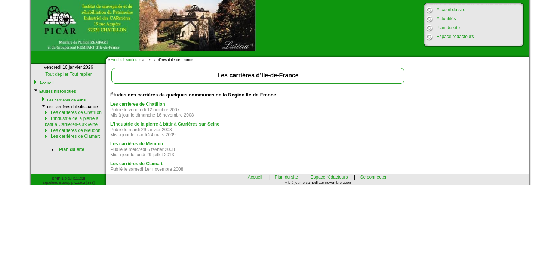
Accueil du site (450, 9)
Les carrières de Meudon (76, 130)
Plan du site (448, 27)
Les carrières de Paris (66, 100)
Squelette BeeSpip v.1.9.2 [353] (69, 182)
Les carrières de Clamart (75, 136)
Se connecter (373, 177)
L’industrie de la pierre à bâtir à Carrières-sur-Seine (71, 121)
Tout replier (81, 74)
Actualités (446, 18)
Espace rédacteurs (455, 36)
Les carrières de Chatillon (76, 112)
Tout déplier (56, 74)
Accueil (46, 83)
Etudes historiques (126, 60)
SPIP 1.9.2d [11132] (68, 178)
